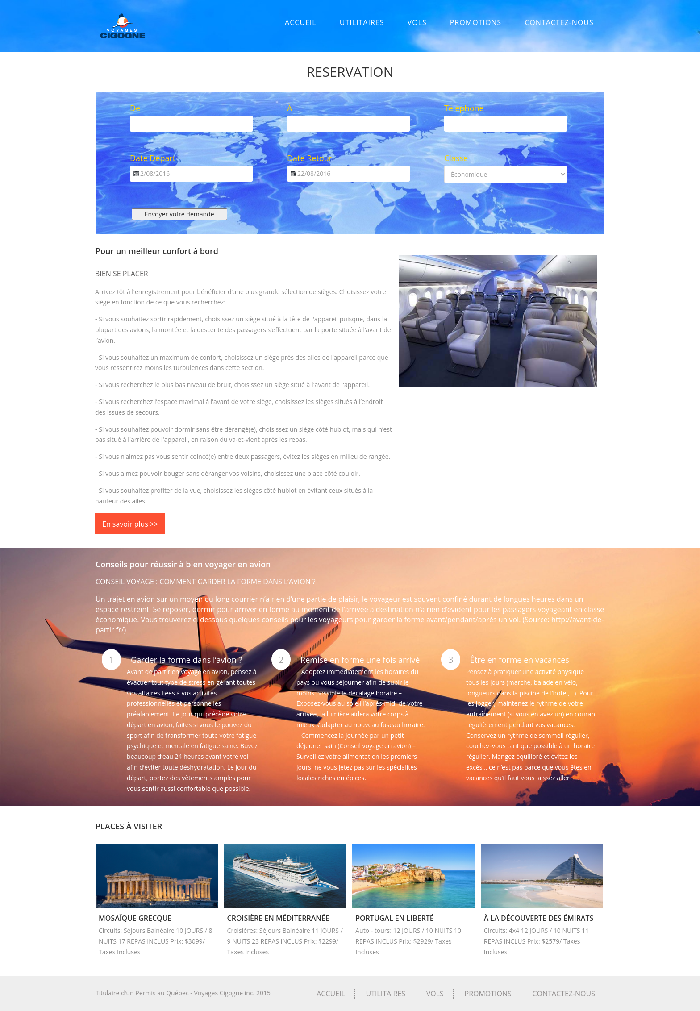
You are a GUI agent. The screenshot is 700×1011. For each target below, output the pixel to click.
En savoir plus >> (130, 523)
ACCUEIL (301, 22)
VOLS (417, 22)
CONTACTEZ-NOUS (559, 22)
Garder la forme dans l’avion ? (186, 659)
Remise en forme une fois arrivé (360, 659)
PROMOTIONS (475, 22)
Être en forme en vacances (519, 659)
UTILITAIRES (362, 22)
